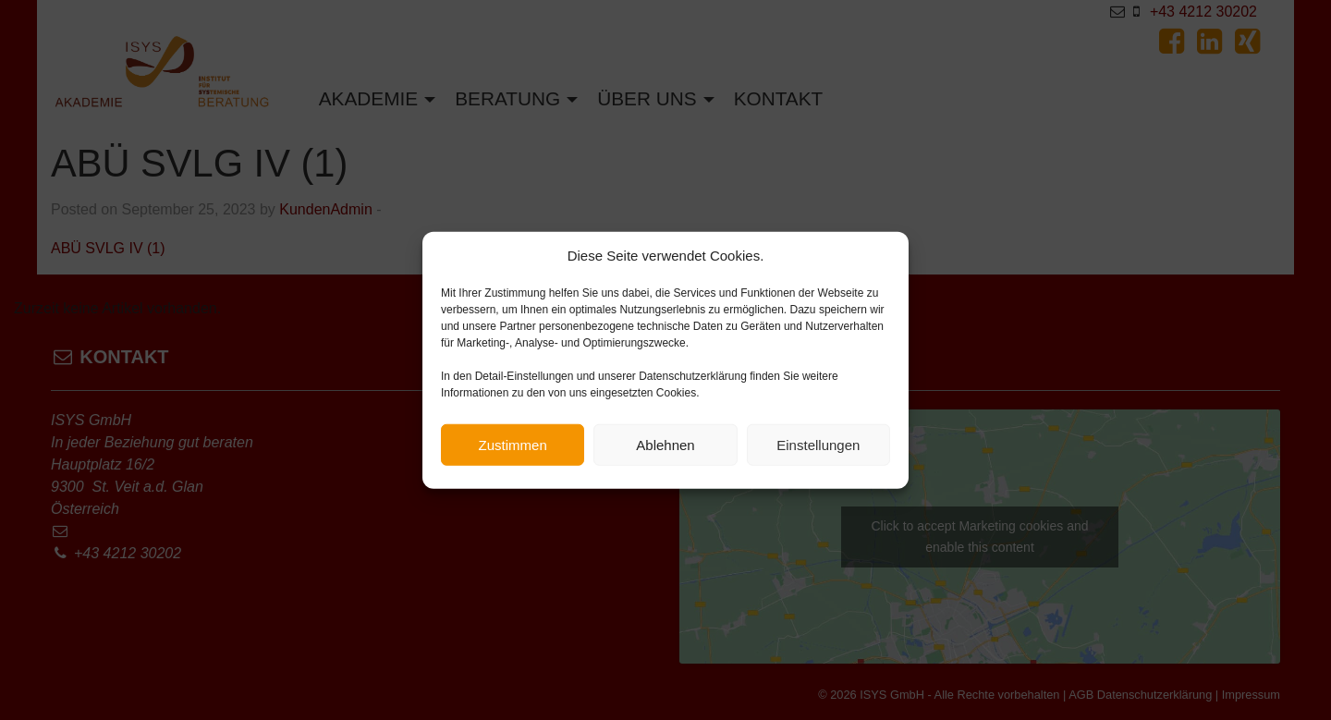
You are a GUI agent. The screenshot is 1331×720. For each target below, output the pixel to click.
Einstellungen (818, 447)
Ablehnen (665, 447)
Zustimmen (513, 447)
